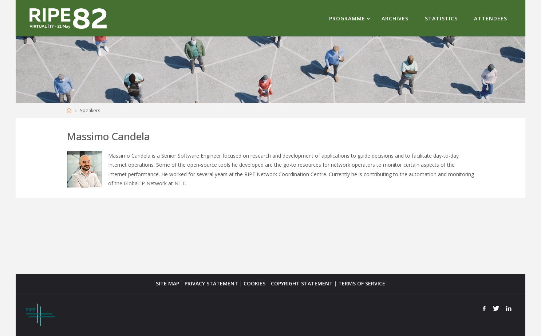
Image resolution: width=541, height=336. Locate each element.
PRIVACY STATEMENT (211, 283)
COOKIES (254, 283)
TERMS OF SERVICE (361, 283)
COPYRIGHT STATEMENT (302, 283)
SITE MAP (167, 283)
